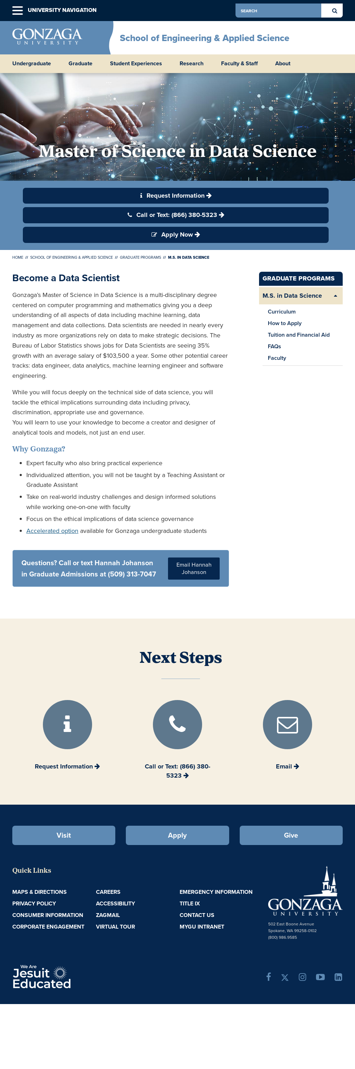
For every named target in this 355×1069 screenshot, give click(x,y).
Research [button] (192, 63)
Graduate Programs (140, 257)
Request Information (172, 195)
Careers (108, 892)
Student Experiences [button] (136, 63)
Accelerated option (52, 530)
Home (17, 257)
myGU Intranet (202, 927)
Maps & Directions (39, 892)
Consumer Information (47, 915)
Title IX (190, 903)
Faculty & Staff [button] (239, 63)
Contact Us (197, 915)
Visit (64, 835)
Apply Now (172, 234)
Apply (177, 835)
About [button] (282, 63)
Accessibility (115, 903)
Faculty (277, 358)
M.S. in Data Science (292, 295)
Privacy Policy (34, 903)
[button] (17, 10)
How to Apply (285, 323)
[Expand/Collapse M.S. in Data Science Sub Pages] (336, 296)
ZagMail (108, 915)
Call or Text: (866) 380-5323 (172, 214)
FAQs (274, 346)
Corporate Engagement (48, 927)
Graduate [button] (80, 63)
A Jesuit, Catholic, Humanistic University (65, 976)
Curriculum (282, 312)
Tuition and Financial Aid (299, 335)
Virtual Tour (115, 927)
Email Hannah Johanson (194, 568)
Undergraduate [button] (31, 63)
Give (291, 835)
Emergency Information (216, 892)
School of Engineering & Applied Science (204, 38)
